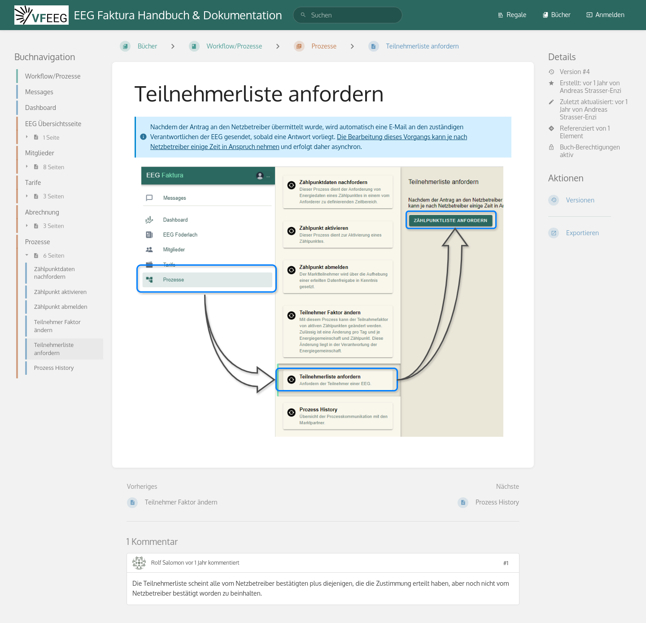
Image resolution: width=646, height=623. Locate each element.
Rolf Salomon (167, 562)
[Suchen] (303, 15)
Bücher (556, 14)
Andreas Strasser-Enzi (590, 90)
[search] (347, 15)
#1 (505, 563)
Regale (512, 14)
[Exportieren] (590, 233)
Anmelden (605, 14)
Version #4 (569, 71)
